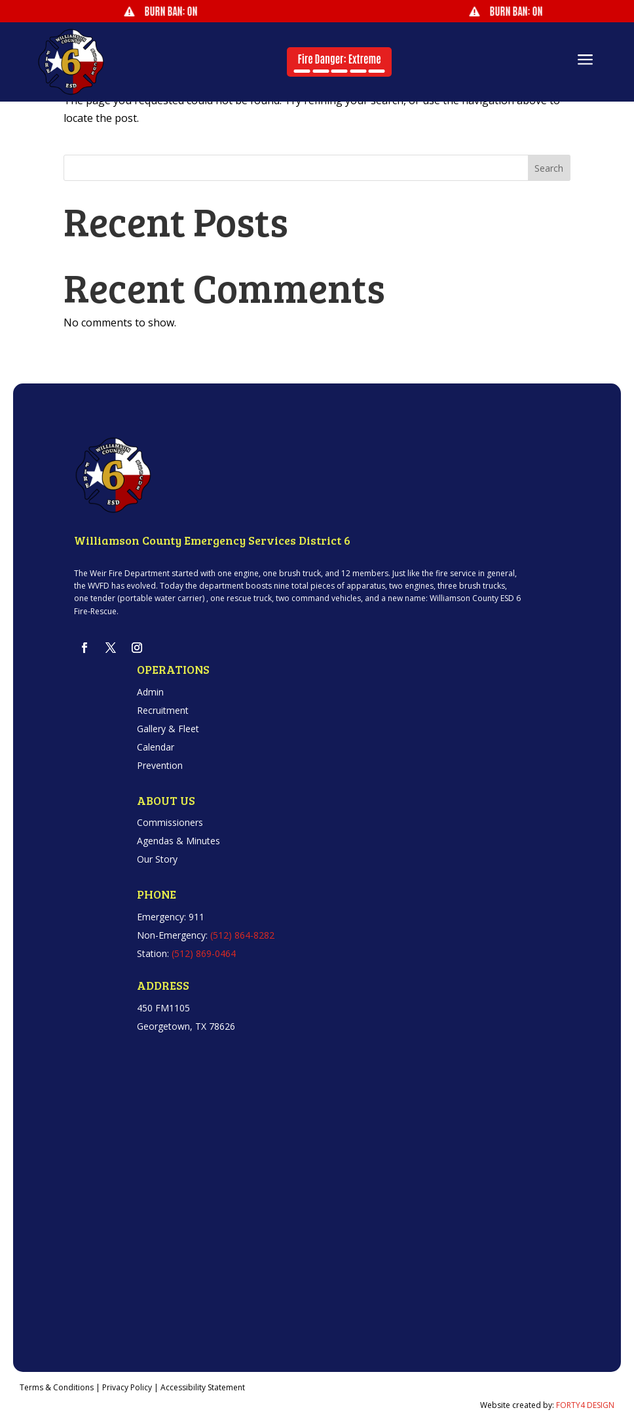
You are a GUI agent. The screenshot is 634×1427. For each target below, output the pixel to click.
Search (548, 168)
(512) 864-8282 (242, 935)
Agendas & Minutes (178, 840)
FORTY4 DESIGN (585, 1405)
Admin (150, 692)
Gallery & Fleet (168, 728)
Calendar (155, 747)
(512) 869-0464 (204, 953)
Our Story (157, 859)
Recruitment (163, 710)
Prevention (160, 765)
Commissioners (170, 822)
